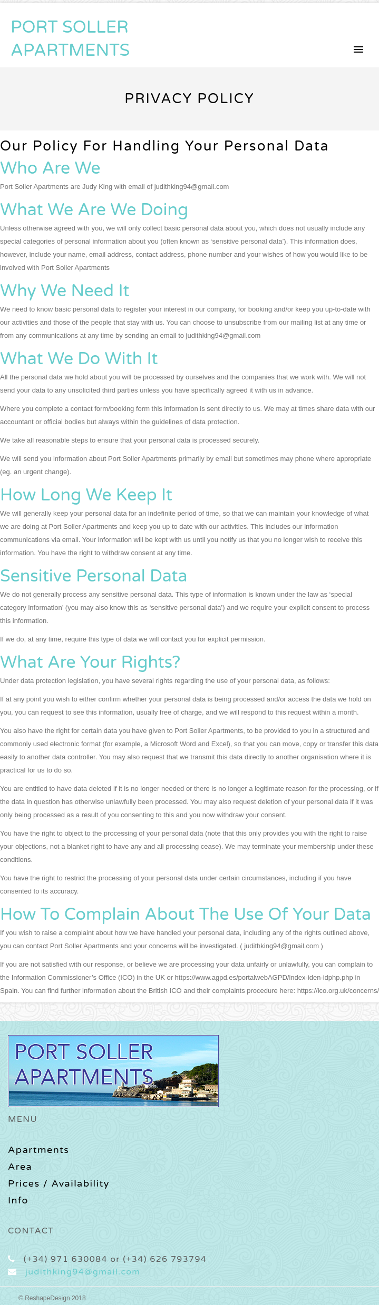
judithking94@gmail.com (82, 1272)
